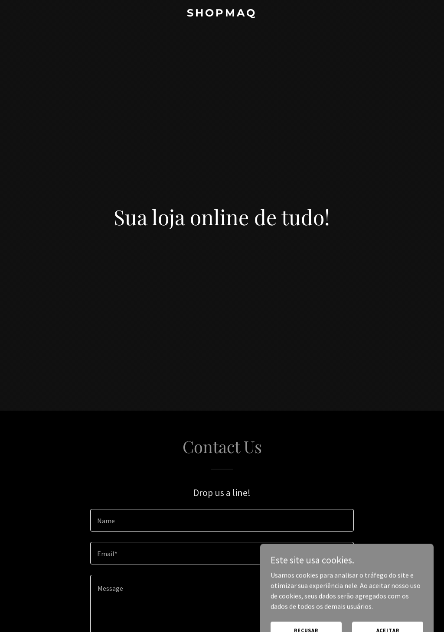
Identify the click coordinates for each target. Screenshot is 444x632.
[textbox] (222, 520)
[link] (222, 14)
